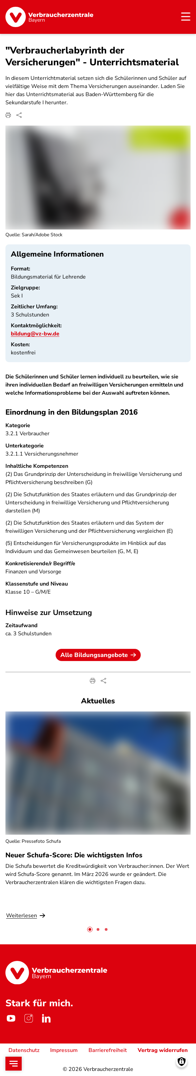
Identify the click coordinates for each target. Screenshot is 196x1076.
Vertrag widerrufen (163, 1050)
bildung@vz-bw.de (35, 333)
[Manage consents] (182, 1062)
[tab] (90, 929)
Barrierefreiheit (108, 1050)
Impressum (64, 1050)
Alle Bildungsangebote (98, 655)
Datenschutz (23, 1050)
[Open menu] (13, 1064)
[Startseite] (49, 17)
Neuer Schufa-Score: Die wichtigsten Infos (73, 855)
